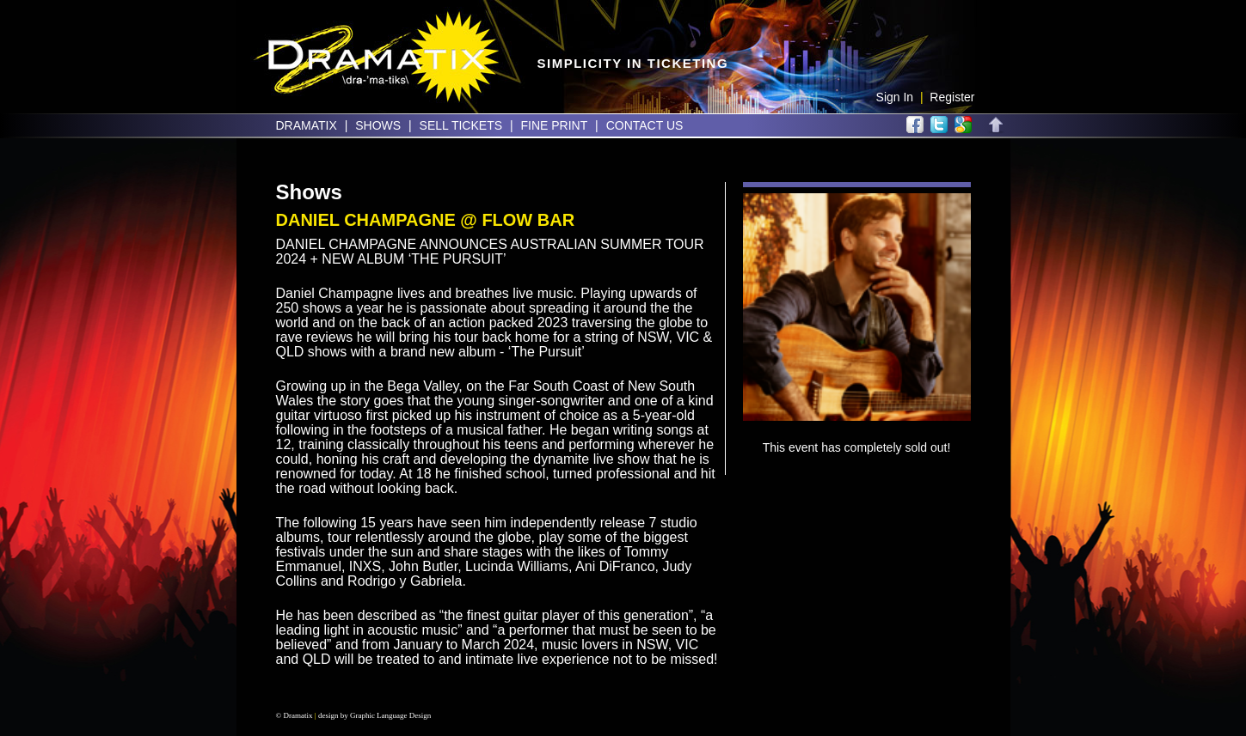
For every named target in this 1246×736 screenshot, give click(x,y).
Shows (378, 125)
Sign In (895, 97)
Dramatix (306, 125)
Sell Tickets (461, 125)
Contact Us (645, 125)
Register (952, 97)
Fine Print (553, 125)
